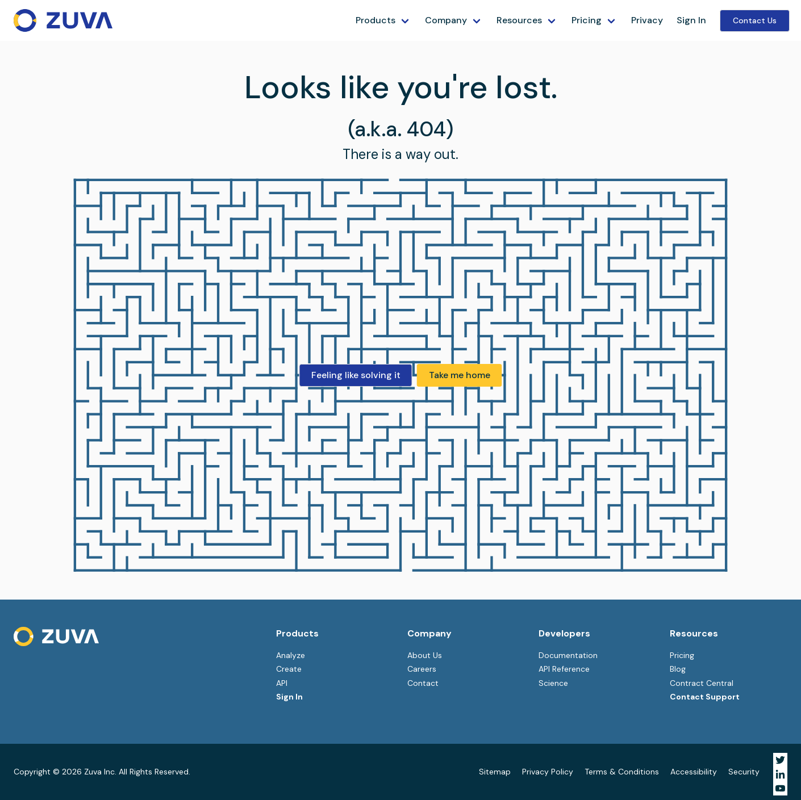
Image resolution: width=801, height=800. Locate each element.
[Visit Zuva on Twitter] (780, 760)
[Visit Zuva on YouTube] (780, 788)
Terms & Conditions (622, 772)
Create (289, 669)
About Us (424, 655)
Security (744, 772)
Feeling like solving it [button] (355, 375)
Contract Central (701, 683)
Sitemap (495, 772)
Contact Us (755, 20)
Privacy (647, 20)
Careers (421, 669)
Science (553, 683)
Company (446, 20)
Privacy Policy (547, 772)
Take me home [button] (459, 375)
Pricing (586, 20)
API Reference (564, 669)
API (281, 683)
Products (375, 20)
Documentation (568, 655)
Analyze (290, 655)
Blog (678, 669)
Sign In (691, 20)
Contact (423, 683)
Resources (519, 20)
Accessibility (693, 772)
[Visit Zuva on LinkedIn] (780, 774)
